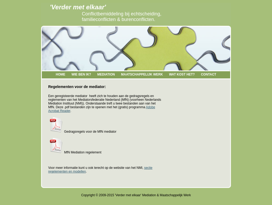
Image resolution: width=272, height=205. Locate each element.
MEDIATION (106, 74)
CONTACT (208, 74)
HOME (60, 74)
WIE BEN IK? (81, 74)
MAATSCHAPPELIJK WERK (142, 74)
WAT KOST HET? (182, 74)
